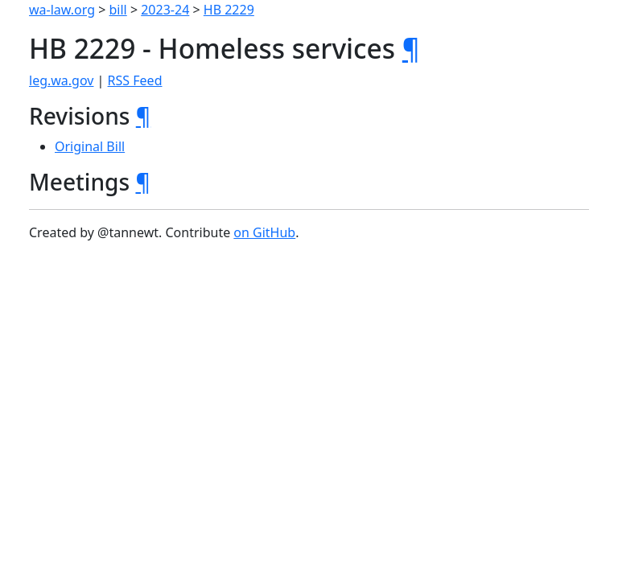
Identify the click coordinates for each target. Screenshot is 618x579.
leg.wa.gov (61, 80)
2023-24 (165, 9)
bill (118, 9)
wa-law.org (62, 9)
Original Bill (90, 146)
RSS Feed (135, 80)
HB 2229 (229, 9)
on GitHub (264, 232)
